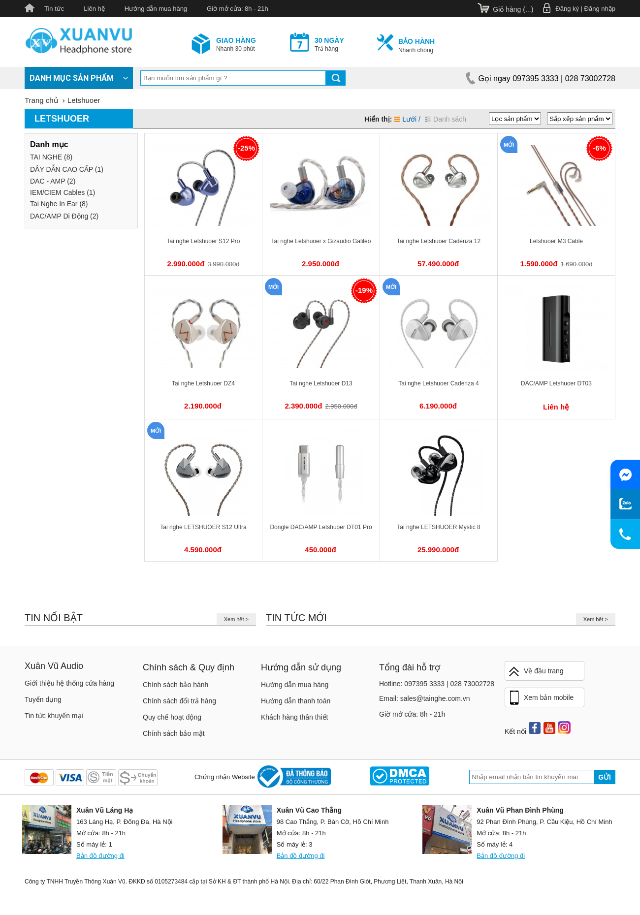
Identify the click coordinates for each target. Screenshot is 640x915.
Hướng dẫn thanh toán (295, 701)
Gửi (604, 777)
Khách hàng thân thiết (294, 717)
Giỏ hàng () (513, 9)
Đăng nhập (599, 8)
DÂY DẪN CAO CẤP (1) (66, 169)
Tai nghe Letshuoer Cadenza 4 (438, 383)
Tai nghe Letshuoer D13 (320, 383)
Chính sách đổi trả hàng (179, 701)
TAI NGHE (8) (51, 157)
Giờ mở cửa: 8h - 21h (237, 8)
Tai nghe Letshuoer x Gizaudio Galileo (321, 241)
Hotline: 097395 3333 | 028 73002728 (436, 684)
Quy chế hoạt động (172, 717)
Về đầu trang (536, 671)
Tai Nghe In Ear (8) (59, 204)
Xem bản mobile (541, 698)
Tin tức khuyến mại (54, 716)
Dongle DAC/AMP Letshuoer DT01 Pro (321, 527)
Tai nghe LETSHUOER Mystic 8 (438, 527)
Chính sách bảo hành (175, 685)
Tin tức (54, 8)
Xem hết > (236, 619)
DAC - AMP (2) (52, 181)
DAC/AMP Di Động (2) (64, 216)
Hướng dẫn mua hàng (156, 8)
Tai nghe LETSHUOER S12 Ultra (203, 527)
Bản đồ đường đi (100, 855)
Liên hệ (94, 8)
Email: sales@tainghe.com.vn (424, 698)
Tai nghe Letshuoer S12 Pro (203, 241)
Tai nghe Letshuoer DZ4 (203, 383)
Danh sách (445, 119)
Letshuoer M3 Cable (556, 241)
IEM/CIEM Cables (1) (62, 192)
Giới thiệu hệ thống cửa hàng (69, 683)
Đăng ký (567, 8)
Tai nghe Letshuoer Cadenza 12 (438, 241)
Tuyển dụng (43, 699)
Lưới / (407, 119)
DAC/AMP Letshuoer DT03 (556, 383)
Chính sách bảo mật (174, 733)
